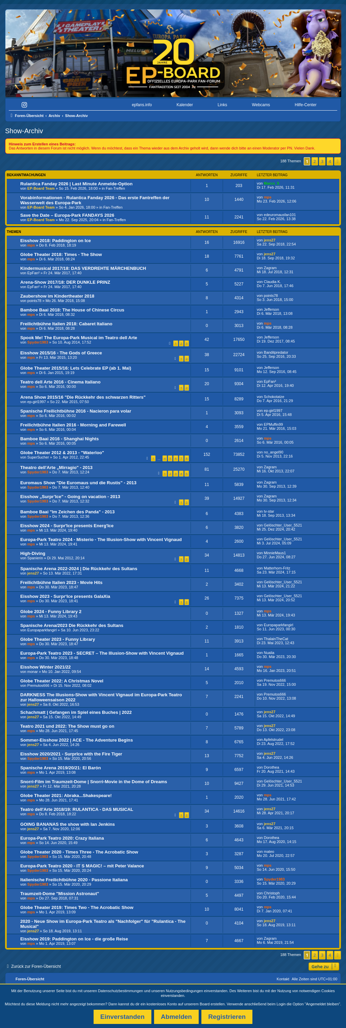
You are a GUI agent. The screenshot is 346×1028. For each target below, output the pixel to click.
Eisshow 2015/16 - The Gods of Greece (61, 352)
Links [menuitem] (222, 104)
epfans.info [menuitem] (142, 104)
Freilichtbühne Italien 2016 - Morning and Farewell (73, 424)
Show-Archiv (24, 131)
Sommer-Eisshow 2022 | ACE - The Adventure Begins (76, 740)
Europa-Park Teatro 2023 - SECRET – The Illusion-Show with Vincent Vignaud (102, 653)
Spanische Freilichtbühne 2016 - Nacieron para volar (75, 411)
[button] (337, 161)
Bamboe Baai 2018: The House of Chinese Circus (72, 309)
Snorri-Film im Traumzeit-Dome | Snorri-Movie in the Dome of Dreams (93, 781)
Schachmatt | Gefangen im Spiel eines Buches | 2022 (76, 712)
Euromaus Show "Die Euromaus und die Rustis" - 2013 (78, 482)
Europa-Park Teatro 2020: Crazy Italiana (62, 838)
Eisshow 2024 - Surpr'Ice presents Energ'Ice (67, 525)
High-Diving (32, 553)
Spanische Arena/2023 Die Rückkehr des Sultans (71, 625)
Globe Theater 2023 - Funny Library (57, 639)
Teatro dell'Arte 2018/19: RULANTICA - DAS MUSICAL (76, 809)
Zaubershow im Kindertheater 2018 (57, 296)
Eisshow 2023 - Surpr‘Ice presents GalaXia (65, 596)
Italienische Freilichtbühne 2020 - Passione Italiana (74, 879)
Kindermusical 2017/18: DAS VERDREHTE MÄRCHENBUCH (83, 268)
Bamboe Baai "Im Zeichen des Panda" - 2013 (67, 511)
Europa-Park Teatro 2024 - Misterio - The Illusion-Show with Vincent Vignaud (101, 539)
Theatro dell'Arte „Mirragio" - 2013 (56, 467)
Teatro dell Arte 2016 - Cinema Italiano (60, 381)
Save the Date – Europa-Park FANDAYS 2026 (67, 215)
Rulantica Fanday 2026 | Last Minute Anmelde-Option (76, 183)
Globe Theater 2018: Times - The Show (61, 254)
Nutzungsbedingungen (184, 991)
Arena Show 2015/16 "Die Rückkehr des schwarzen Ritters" (83, 397)
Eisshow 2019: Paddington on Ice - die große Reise (74, 938)
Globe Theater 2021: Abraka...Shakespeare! (66, 795)
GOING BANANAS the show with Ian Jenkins (67, 824)
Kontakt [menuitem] (283, 979)
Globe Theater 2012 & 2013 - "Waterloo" (62, 452)
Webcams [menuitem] (261, 104)
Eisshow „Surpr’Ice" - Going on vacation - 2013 (70, 496)
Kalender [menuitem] (185, 104)
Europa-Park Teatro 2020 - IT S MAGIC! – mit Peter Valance (82, 865)
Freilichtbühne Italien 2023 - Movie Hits (61, 582)
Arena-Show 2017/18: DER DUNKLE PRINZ (65, 282)
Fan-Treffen (115, 188)
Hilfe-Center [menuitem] (306, 104)
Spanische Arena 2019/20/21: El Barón (60, 767)
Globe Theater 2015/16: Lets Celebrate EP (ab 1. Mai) (75, 368)
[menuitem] (25, 105)
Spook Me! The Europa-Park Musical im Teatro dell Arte (78, 337)
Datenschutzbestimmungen (120, 991)
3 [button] (322, 161)
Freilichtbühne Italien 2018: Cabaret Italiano (66, 323)
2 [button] (315, 161)
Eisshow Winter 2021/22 (45, 667)
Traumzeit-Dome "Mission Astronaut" (59, 893)
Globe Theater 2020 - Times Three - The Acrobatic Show (79, 852)
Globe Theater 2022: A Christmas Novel (61, 680)
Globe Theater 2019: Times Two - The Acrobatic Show (76, 907)
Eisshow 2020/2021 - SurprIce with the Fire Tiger (71, 753)
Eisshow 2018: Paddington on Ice (55, 240)
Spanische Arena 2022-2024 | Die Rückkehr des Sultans (78, 568)
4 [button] (330, 161)
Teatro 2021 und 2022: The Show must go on (67, 726)
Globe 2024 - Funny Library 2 (50, 611)
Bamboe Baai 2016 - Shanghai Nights (59, 438)
